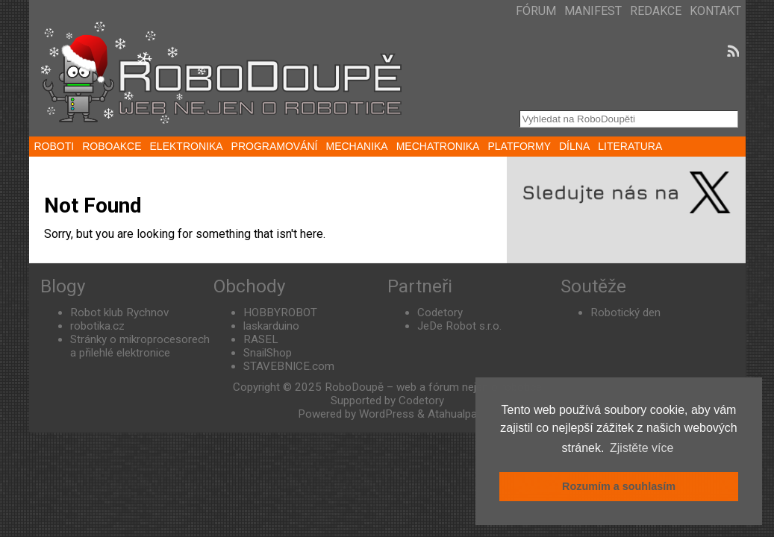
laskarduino (271, 326)
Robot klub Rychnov (119, 312)
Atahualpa (452, 414)
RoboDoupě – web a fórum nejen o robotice (433, 387)
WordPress (386, 414)
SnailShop (267, 352)
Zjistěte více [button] (641, 448)
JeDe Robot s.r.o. (459, 326)
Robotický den (625, 312)
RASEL (260, 339)
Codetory (440, 312)
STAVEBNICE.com (288, 366)
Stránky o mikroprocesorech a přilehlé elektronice (140, 346)
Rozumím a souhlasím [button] (618, 486)
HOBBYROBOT (280, 312)
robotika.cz (97, 326)
